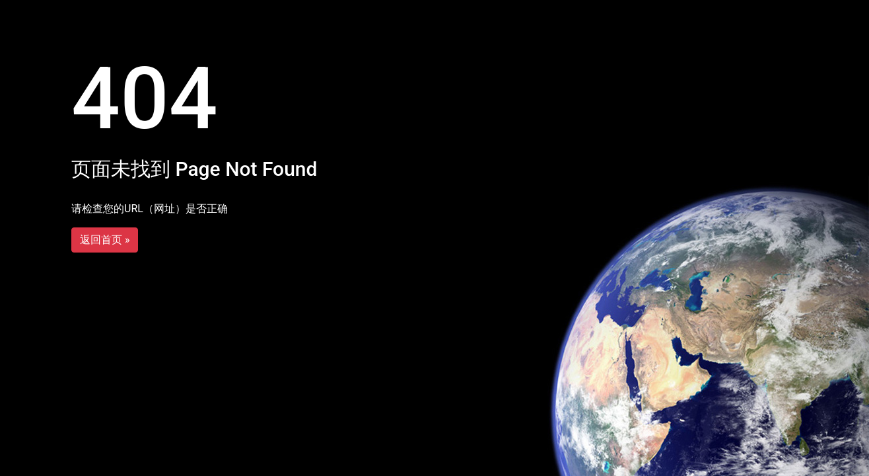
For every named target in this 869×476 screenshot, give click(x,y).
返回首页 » (104, 239)
